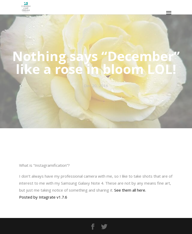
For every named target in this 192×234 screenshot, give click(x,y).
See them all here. (130, 190)
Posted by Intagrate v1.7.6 (43, 197)
